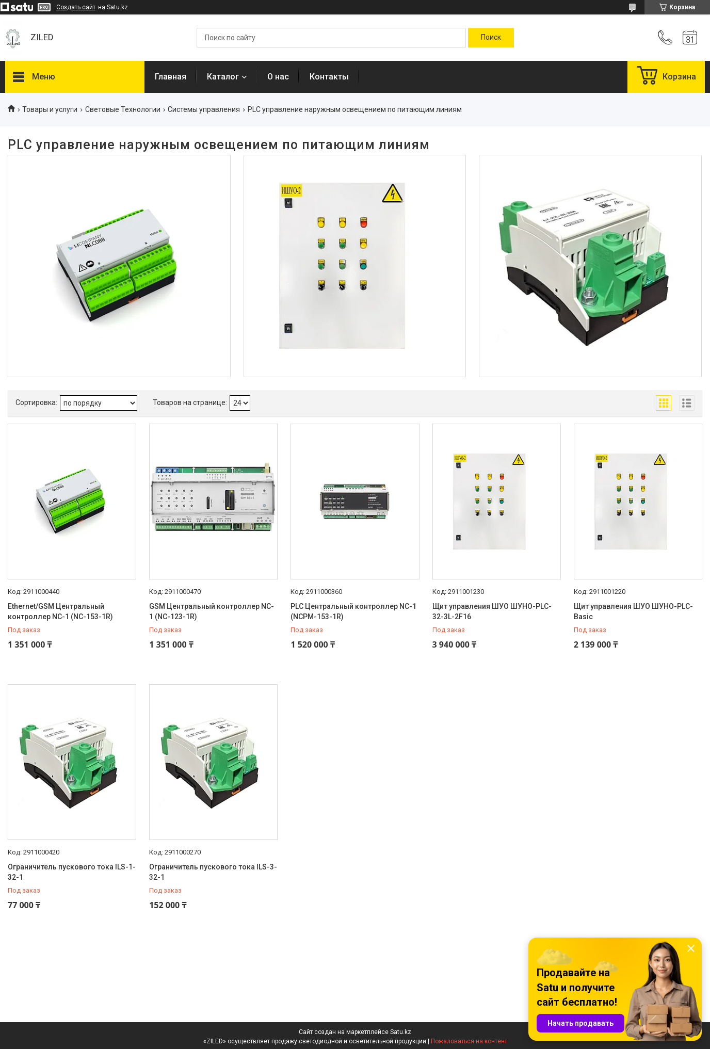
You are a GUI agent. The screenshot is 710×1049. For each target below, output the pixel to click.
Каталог (223, 77)
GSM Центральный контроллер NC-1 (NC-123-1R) (211, 611)
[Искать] (491, 37)
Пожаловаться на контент (469, 1041)
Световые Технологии (122, 109)
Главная (170, 77)
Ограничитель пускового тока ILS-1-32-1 (72, 872)
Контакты (329, 77)
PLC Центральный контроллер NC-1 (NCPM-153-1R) (353, 611)
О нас (278, 77)
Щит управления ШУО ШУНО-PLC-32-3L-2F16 (492, 611)
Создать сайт (75, 7)
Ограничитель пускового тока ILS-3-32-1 (213, 872)
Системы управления (204, 109)
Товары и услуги (49, 109)
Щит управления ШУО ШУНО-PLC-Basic (633, 611)
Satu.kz (400, 1032)
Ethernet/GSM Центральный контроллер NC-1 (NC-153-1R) (60, 611)
